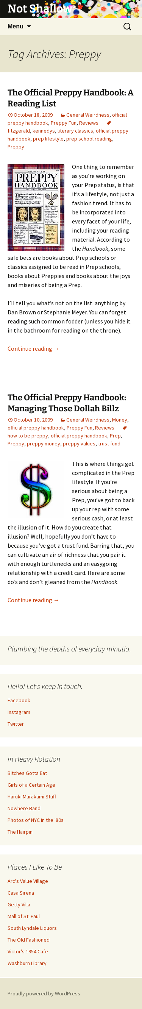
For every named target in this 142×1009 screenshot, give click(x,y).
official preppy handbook (36, 427)
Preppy (16, 146)
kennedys (44, 130)
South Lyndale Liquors (32, 928)
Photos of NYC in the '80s (36, 820)
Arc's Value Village (28, 881)
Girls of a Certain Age (31, 784)
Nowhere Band (24, 808)
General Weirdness (87, 114)
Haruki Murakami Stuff (32, 796)
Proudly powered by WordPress (44, 993)
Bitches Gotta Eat (27, 773)
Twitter (16, 723)
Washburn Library (27, 963)
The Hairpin (20, 831)
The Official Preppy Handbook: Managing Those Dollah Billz (67, 403)
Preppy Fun (63, 122)
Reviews (88, 122)
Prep (115, 435)
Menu (15, 26)
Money (119, 419)
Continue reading (33, 348)
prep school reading (89, 138)
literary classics (75, 130)
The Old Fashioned (29, 939)
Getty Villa (19, 904)
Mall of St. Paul (24, 916)
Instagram (19, 712)
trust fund (109, 443)
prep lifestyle (48, 138)
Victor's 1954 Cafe (28, 951)
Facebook (19, 700)
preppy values (79, 443)
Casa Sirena (21, 892)
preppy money (43, 443)
